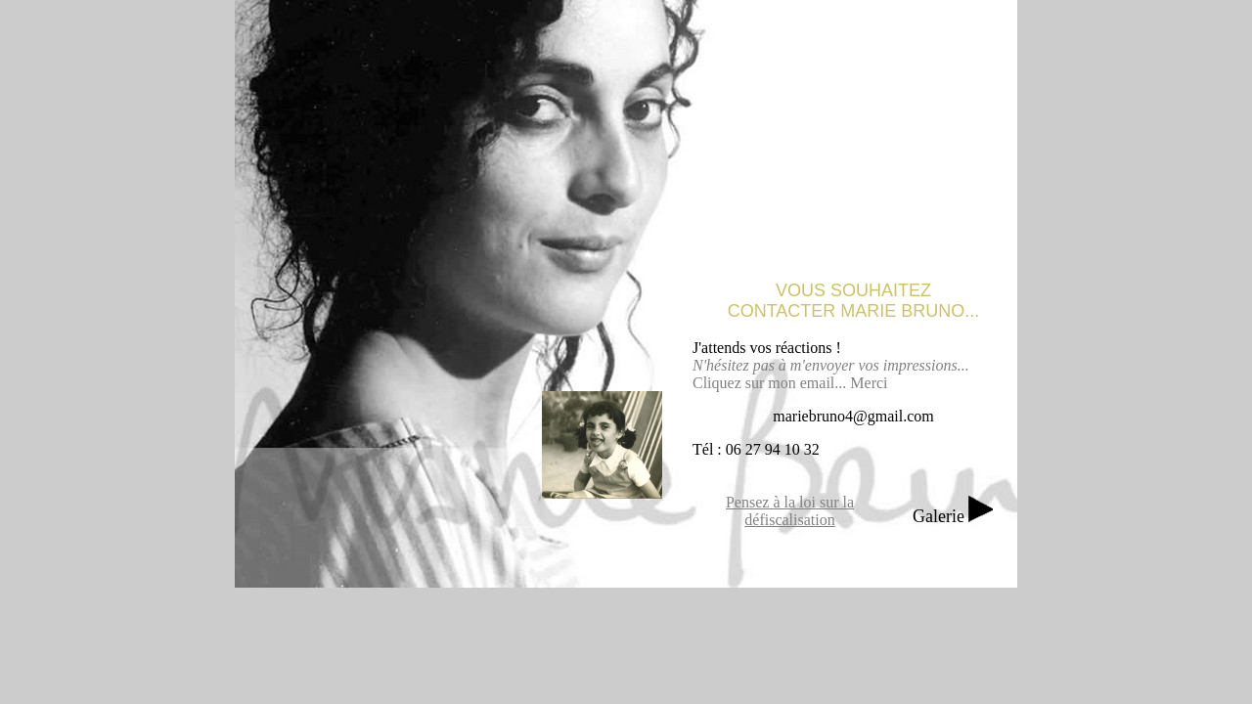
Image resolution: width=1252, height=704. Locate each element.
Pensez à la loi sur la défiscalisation (790, 511)
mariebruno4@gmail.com (853, 416)
